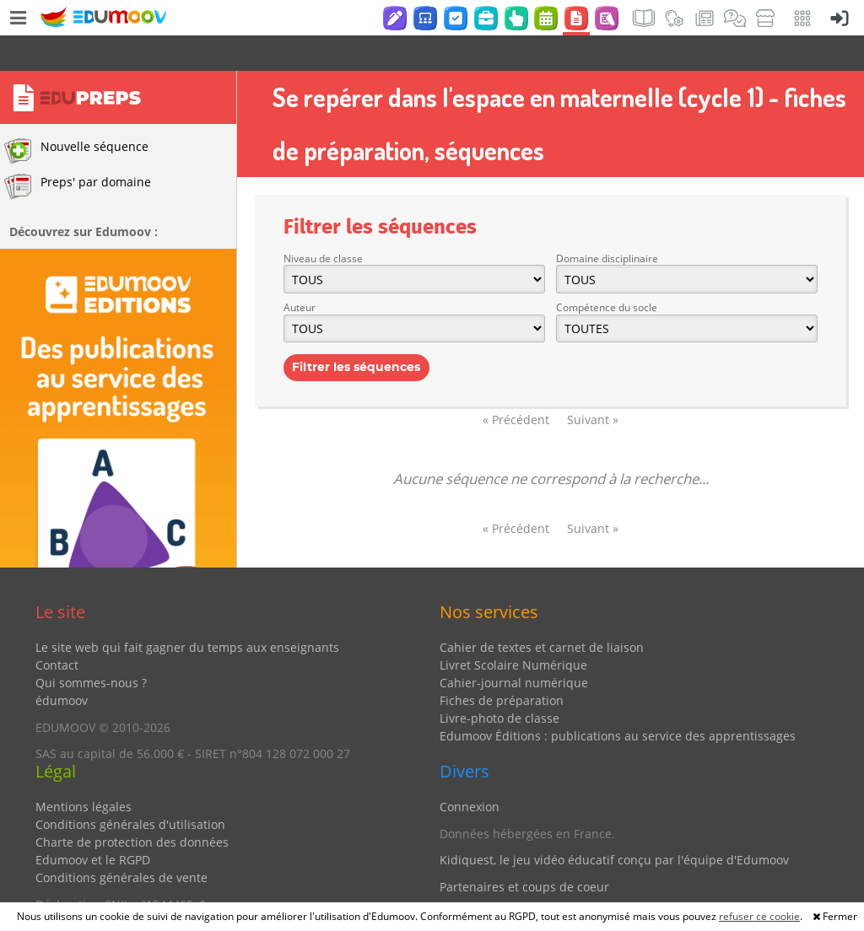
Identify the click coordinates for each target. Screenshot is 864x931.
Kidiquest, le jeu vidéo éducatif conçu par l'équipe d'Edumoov (614, 824)
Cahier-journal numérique (514, 647)
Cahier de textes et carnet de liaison (542, 612)
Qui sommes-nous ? (91, 647)
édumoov (61, 665)
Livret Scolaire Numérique (513, 630)
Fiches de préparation (502, 665)
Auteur (300, 272)
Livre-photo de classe (499, 683)
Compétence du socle (606, 272)
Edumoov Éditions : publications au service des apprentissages (618, 700)
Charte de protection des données (132, 807)
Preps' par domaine (77, 150)
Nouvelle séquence (76, 115)
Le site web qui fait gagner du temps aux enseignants (187, 612)
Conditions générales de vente (121, 842)
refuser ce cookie (759, 916)
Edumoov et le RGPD (92, 824)
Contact (56, 630)
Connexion (470, 771)
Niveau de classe (323, 223)
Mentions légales (83, 771)
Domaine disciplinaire (607, 223)
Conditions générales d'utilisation (130, 789)
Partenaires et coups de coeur (524, 851)
